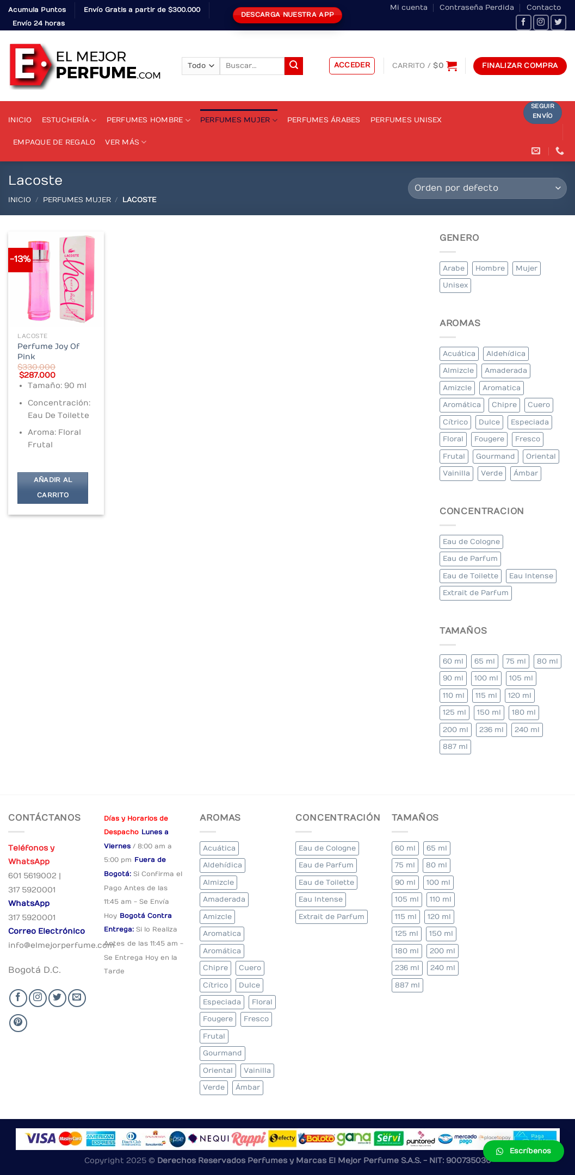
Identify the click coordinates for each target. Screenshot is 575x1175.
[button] (523, 1151)
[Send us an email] (77, 998)
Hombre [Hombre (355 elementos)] (490, 268)
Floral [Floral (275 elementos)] (453, 439)
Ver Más (125, 142)
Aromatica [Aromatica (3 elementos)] (502, 388)
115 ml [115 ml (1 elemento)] (486, 695)
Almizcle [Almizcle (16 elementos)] (458, 370)
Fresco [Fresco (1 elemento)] (527, 439)
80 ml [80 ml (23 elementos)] (547, 661)
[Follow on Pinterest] (18, 1023)
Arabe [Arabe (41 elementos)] (454, 268)
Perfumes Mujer (238, 120)
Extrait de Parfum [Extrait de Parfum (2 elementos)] (476, 593)
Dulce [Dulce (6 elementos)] (489, 422)
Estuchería (69, 120)
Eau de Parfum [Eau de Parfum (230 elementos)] (470, 558)
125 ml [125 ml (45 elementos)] (454, 712)
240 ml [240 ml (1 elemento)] (527, 730)
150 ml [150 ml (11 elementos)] (489, 712)
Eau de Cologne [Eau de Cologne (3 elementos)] (471, 542)
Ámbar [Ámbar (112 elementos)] (526, 473)
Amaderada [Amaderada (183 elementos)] (506, 370)
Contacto (544, 7)
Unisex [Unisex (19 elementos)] (455, 285)
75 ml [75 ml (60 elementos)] (516, 661)
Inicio (20, 120)
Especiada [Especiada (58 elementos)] (530, 422)
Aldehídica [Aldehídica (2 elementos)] (505, 353)
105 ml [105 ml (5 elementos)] (521, 678)
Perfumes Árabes (324, 120)
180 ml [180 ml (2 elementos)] (524, 712)
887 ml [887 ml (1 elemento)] (455, 746)
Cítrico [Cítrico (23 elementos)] (455, 422)
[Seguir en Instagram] (541, 22)
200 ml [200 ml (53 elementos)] (455, 730)
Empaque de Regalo (54, 142)
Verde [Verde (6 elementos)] (492, 473)
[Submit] (294, 66)
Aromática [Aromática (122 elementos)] (462, 405)
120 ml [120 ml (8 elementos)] (519, 695)
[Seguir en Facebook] (523, 22)
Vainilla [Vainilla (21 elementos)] (456, 473)
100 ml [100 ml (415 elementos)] (486, 678)
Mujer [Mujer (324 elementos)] (526, 268)
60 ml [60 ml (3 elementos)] (453, 661)
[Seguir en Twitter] (558, 22)
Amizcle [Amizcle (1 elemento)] (457, 388)
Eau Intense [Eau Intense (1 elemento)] (531, 576)
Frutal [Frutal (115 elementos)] (454, 456)
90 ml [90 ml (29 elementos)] (453, 678)
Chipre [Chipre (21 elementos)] (504, 405)
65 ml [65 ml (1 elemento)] (484, 661)
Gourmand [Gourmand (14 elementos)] (495, 456)
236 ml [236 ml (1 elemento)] (491, 730)
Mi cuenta (409, 7)
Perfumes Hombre (148, 120)
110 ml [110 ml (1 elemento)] (454, 695)
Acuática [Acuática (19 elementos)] (459, 353)
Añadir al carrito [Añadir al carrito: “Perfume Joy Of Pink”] (53, 488)
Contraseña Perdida (477, 7)
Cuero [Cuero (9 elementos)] (539, 405)
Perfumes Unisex (406, 120)
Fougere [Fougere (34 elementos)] (489, 439)
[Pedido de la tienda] (487, 188)
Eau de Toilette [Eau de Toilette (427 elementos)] (470, 576)
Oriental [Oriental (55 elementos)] (541, 456)
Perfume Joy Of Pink (48, 351)
